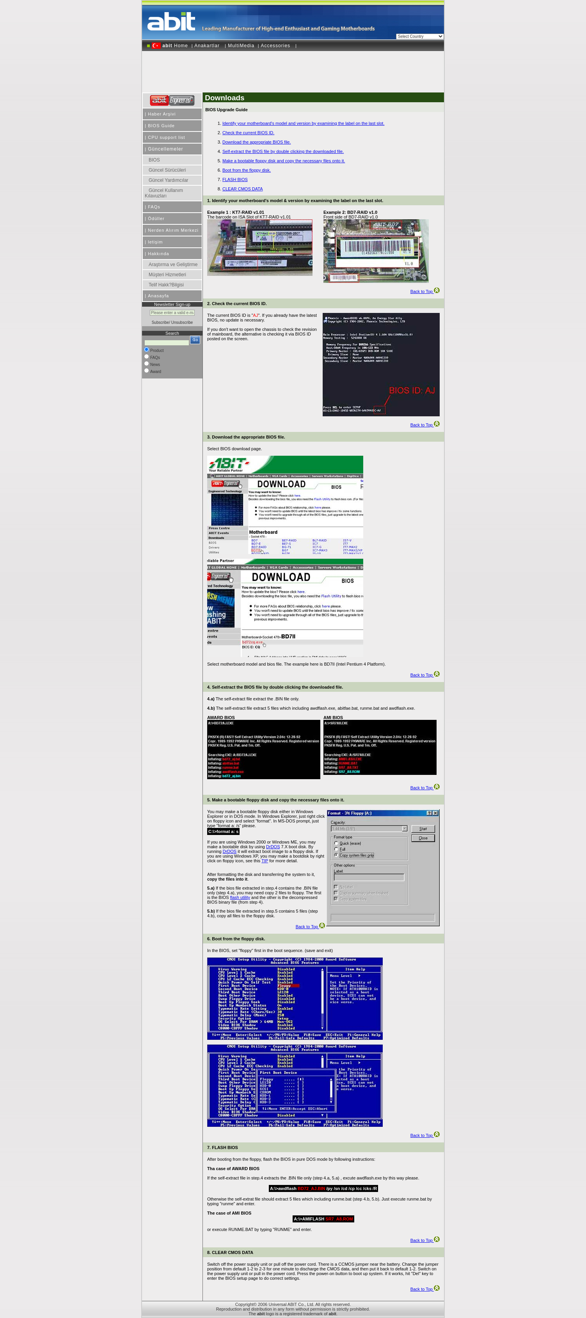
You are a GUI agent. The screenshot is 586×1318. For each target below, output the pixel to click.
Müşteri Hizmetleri (167, 274)
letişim (155, 242)
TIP (264, 860)
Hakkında (158, 253)
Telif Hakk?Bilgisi (166, 285)
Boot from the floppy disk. (246, 170)
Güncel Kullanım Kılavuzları (164, 193)
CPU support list (166, 137)
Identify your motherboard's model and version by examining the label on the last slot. (303, 123)
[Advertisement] (293, 69)
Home (170, 45)
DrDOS (273, 846)
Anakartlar (207, 45)
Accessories (276, 45)
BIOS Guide (161, 125)
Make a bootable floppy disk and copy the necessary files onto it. (283, 160)
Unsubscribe (182, 322)
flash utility (240, 897)
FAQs (154, 206)
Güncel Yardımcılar (168, 180)
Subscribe (160, 322)
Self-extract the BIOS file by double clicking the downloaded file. (283, 151)
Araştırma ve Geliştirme (173, 264)
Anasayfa (158, 295)
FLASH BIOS (235, 179)
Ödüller (156, 218)
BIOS (154, 160)
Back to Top (425, 291)
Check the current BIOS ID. (248, 132)
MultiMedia (241, 45)
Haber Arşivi (162, 114)
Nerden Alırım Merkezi (173, 230)
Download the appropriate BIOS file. (256, 142)
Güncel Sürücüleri (167, 170)
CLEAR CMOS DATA (242, 189)
